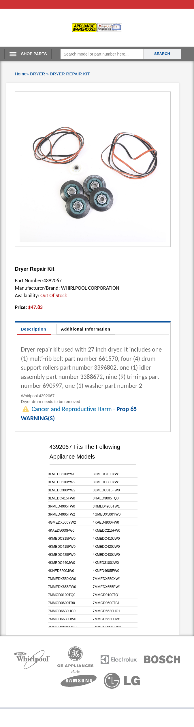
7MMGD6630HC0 (62, 611)
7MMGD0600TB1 (106, 603)
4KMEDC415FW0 (62, 547)
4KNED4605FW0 (106, 571)
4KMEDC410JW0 (106, 539)
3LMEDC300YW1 (106, 482)
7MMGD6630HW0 (62, 619)
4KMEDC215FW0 (106, 530)
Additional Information (85, 329)
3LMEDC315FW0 (106, 490)
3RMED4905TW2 (61, 514)
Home (21, 73)
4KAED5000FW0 (61, 530)
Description (33, 329)
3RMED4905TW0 (61, 506)
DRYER (37, 73)
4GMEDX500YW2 (62, 522)
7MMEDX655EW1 (107, 587)
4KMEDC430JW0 (106, 555)
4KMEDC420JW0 (106, 547)
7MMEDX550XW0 (62, 579)
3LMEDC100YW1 (106, 474)
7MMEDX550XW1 (107, 579)
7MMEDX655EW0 (62, 587)
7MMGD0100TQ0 (62, 595)
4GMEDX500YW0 (107, 514)
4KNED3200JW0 (61, 571)
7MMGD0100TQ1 (106, 595)
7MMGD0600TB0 (61, 603)
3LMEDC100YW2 (62, 482)
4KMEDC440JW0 (61, 563)
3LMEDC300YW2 (62, 490)
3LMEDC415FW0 (61, 498)
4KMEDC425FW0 (62, 555)
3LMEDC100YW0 (62, 474)
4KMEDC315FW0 (62, 539)
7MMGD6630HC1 (106, 611)
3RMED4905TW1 (106, 506)
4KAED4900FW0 (106, 522)
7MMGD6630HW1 (107, 619)
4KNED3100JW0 (106, 563)
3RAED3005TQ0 (106, 498)
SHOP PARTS (34, 53)
